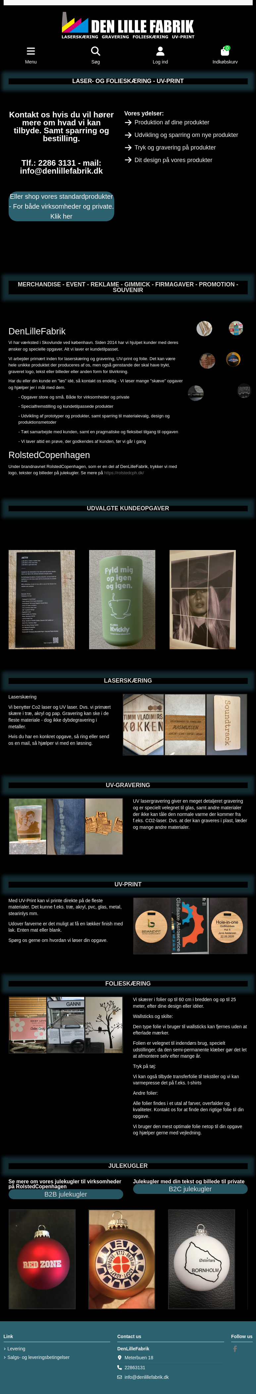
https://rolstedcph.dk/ (124, 472)
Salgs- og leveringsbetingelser (39, 1357)
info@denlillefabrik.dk (147, 1377)
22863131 (135, 1367)
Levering (17, 1348)
